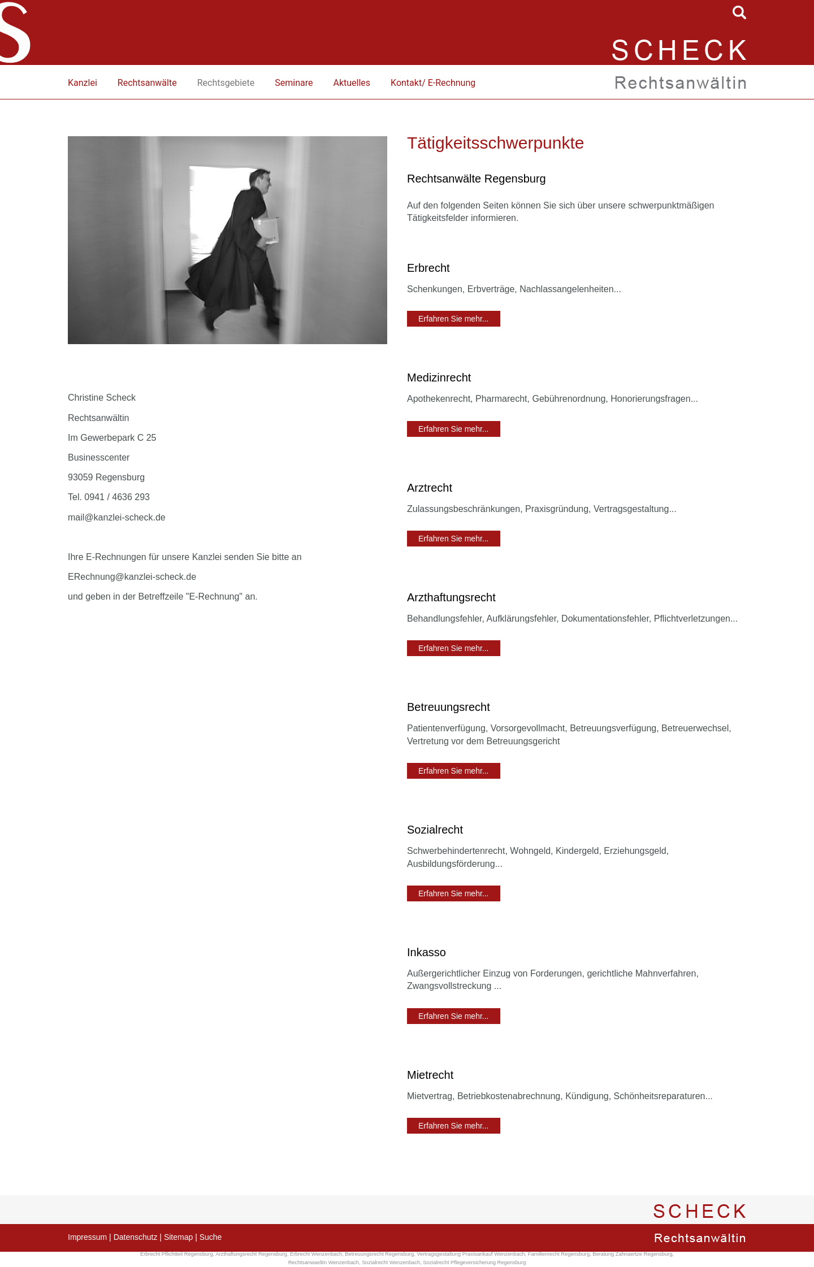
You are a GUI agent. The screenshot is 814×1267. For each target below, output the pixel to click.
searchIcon (739, 12)
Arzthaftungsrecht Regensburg (251, 1254)
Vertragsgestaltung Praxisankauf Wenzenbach (471, 1254)
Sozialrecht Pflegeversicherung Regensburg (474, 1262)
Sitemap (178, 1237)
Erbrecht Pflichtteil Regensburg (176, 1254)
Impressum (87, 1237)
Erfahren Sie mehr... (453, 318)
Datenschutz (136, 1237)
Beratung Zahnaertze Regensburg (632, 1254)
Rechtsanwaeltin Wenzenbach (323, 1262)
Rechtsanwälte (147, 82)
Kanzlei (82, 82)
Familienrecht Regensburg (559, 1254)
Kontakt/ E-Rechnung (433, 82)
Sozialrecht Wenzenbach (391, 1262)
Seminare (294, 82)
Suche (211, 1237)
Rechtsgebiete (226, 82)
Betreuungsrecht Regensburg (379, 1254)
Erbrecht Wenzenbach (316, 1254)
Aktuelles (351, 82)
